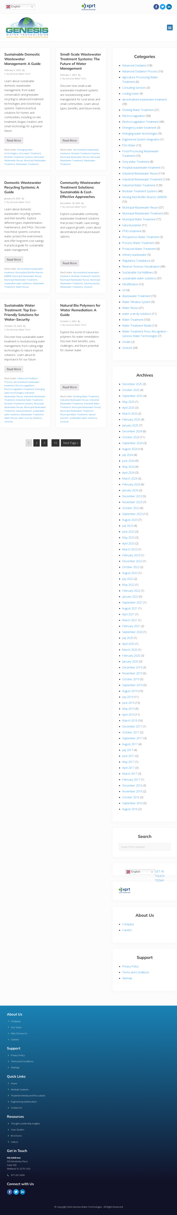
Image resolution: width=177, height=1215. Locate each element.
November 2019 (132, 673)
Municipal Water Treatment (73, 414)
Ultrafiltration (130, 284)
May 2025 (128, 402)
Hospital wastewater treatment (141, 167)
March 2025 (129, 413)
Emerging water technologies (140, 133)
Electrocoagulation (24, 385)
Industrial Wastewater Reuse (74, 399)
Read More (15, 139)
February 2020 (131, 656)
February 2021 (131, 626)
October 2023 (130, 508)
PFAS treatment (132, 231)
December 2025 (132, 384)
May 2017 (128, 762)
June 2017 (128, 756)
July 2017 (127, 750)
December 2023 (132, 496)
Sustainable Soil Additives (137, 272)
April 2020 (128, 644)
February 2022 (131, 591)
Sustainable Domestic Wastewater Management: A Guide (22, 59)
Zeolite (126, 342)
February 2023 (131, 555)
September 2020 (132, 632)
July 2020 (127, 638)
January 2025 (130, 425)
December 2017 (132, 726)
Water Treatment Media (137, 325)
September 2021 (132, 602)
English (13, 7)
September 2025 (132, 396)
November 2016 (132, 791)
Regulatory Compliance (136, 261)
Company (128, 924)
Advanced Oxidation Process (140, 71)
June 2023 (128, 532)
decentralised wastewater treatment (144, 99)
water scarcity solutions (30, 417)
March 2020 (129, 650)
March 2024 (129, 478)
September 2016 (132, 803)
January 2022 (130, 596)
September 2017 (132, 738)
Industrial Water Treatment (29, 399)
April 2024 (128, 473)
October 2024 (130, 437)
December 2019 (132, 667)
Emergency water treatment (139, 128)
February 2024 (131, 484)
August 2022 (130, 573)
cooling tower (130, 93)
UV (124, 290)
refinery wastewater (134, 255)
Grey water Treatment (30, 153)
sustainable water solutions (18, 283)
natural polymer (92, 283)
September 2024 (132, 443)
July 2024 (127, 455)
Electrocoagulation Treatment (19, 389)
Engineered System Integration (141, 139)
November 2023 (132, 502)
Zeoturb (88, 286)
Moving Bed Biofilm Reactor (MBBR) (144, 197)
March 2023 (129, 549)
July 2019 (127, 697)
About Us (14, 1014)
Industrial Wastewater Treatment (142, 179)
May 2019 (128, 709)
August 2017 (130, 744)
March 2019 (129, 720)
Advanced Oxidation (134, 65)
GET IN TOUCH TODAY (159, 875)
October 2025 (130, 390)
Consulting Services (134, 88)
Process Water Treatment (138, 243)
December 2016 (132, 785)
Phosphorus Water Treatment (140, 237)
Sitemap (127, 978)
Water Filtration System (136, 302)
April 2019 (128, 715)
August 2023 (130, 520)
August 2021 (130, 608)
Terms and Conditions (135, 972)
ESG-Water (129, 145)
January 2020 (130, 661)
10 (56, 442)
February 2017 (131, 779)
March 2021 (129, 620)
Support (13, 1048)
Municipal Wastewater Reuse (74, 157)
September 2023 (132, 514)
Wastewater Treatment (27, 164)
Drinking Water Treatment (86, 396)
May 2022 (128, 585)
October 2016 (130, 797)
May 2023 (128, 537)
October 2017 (130, 732)
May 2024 (128, 467)
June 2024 (128, 461)
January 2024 (130, 490)
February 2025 (131, 419)
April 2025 (128, 408)
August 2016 (130, 809)
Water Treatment (132, 320)
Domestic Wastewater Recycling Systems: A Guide (22, 187)
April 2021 (128, 614)
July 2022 (127, 579)
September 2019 (132, 685)
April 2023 (128, 543)
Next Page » (70, 442)
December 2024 (132, 431)
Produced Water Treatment (139, 249)
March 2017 (129, 774)
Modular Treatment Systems (18, 157)
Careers (127, 930)
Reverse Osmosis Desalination (141, 266)
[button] (170, 27)
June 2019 (128, 703)
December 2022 (132, 561)
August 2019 (130, 691)
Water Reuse (22, 286)
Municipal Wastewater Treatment (20, 279)
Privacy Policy (130, 966)
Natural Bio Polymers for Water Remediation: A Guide (80, 310)
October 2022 (130, 567)
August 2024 (130, 449)
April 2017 (128, 768)
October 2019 (130, 679)
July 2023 (127, 526)
